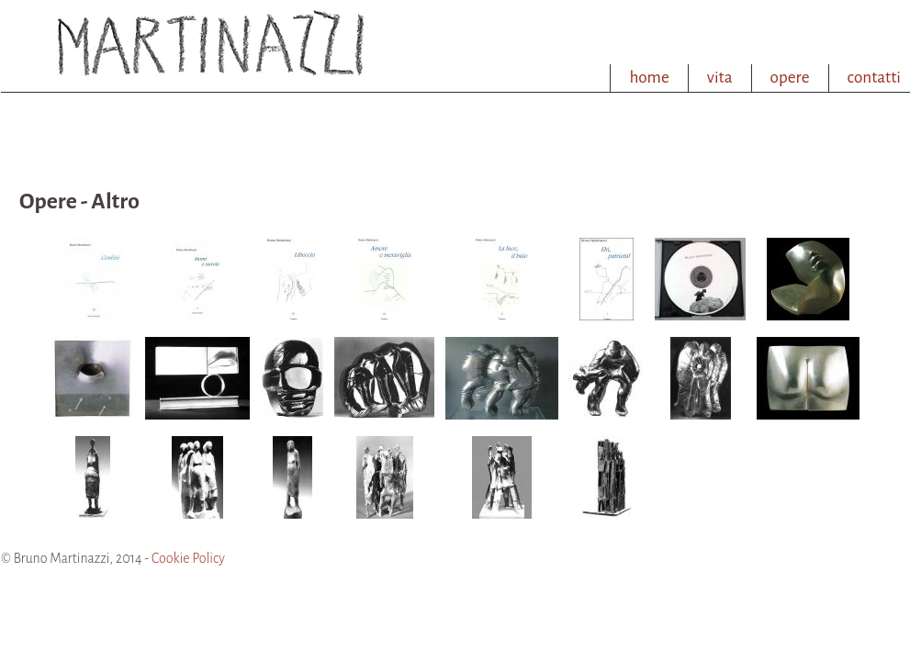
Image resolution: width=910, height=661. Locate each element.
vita (720, 77)
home (648, 77)
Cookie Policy (188, 558)
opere (790, 77)
